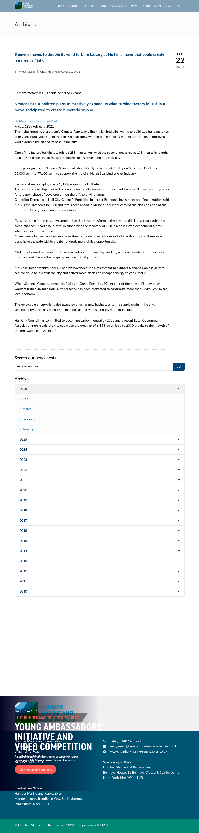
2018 (23, 510)
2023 (23, 460)
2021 (23, 480)
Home (61, 5)
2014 (23, 551)
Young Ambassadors (114, 5)
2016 (23, 530)
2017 (23, 520)
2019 (23, 500)
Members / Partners (168, 5)
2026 (23, 389)
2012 (23, 571)
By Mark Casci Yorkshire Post (36, 121)
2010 (23, 591)
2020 (23, 490)
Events (146, 5)
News (134, 5)
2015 (23, 541)
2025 (23, 439)
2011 (23, 581)
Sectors (90, 5)
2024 (23, 449)
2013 (23, 561)
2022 (23, 470)
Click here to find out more (35, 769)
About (74, 5)
